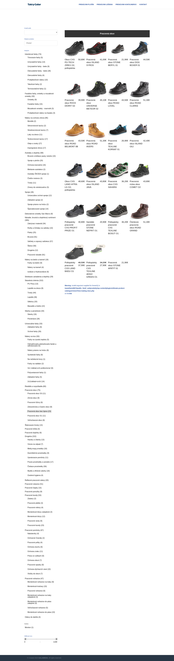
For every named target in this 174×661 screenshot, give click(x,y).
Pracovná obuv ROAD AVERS (92, 144)
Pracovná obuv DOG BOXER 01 (135, 62)
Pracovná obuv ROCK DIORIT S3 (70, 103)
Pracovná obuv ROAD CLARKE (135, 103)
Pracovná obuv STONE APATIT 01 (114, 265)
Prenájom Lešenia (105, 4)
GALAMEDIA (43, 658)
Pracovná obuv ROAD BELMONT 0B (71, 144)
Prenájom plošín (86, 4)
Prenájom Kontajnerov (126, 4)
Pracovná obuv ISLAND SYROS (92, 62)
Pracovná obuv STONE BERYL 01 (114, 62)
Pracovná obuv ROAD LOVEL (113, 103)
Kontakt (143, 4)
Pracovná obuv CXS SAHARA (113, 184)
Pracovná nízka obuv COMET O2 (135, 184)
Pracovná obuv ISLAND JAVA (92, 184)
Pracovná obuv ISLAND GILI (136, 144)
